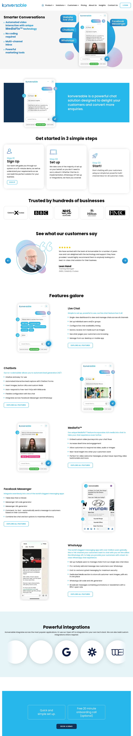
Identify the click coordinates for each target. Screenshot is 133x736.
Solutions (60, 5)
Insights (102, 5)
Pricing (84, 5)
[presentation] (8, 301)
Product (48, 5)
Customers (72, 5)
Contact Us (113, 5)
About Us (93, 5)
